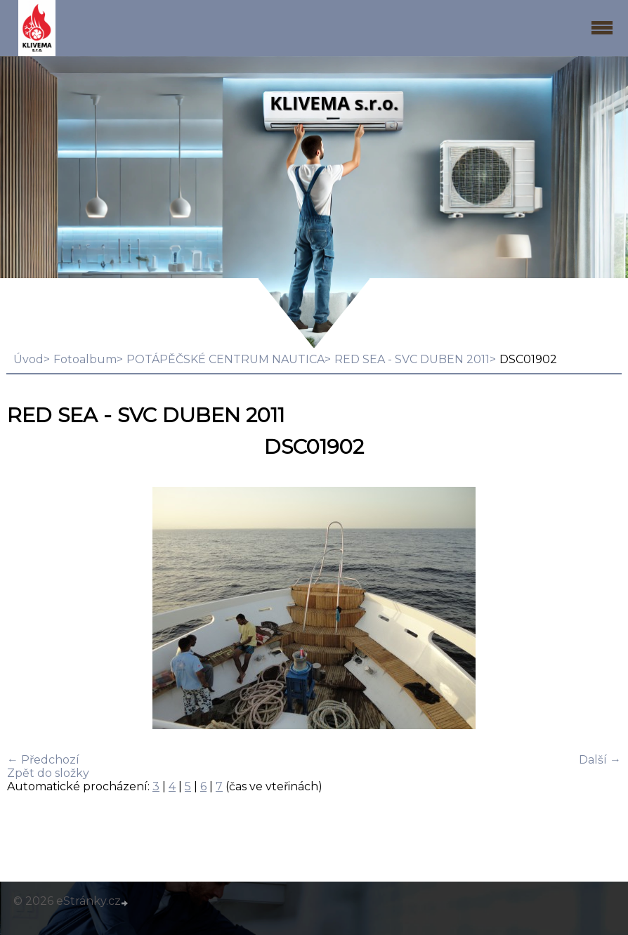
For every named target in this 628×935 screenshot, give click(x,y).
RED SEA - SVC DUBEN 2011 (412, 359)
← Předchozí (43, 759)
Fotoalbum (85, 359)
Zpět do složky (48, 773)
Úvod (28, 359)
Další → (600, 759)
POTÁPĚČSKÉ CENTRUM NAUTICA (225, 359)
